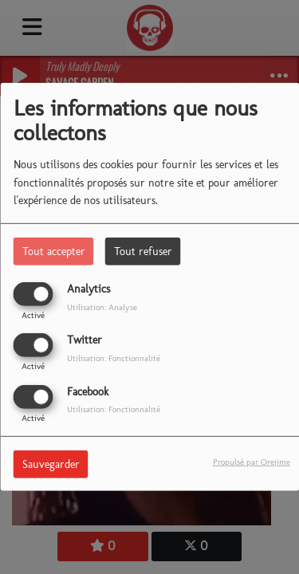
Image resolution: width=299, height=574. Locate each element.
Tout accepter (53, 251)
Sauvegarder (51, 463)
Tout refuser (143, 251)
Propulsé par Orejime (251, 460)
